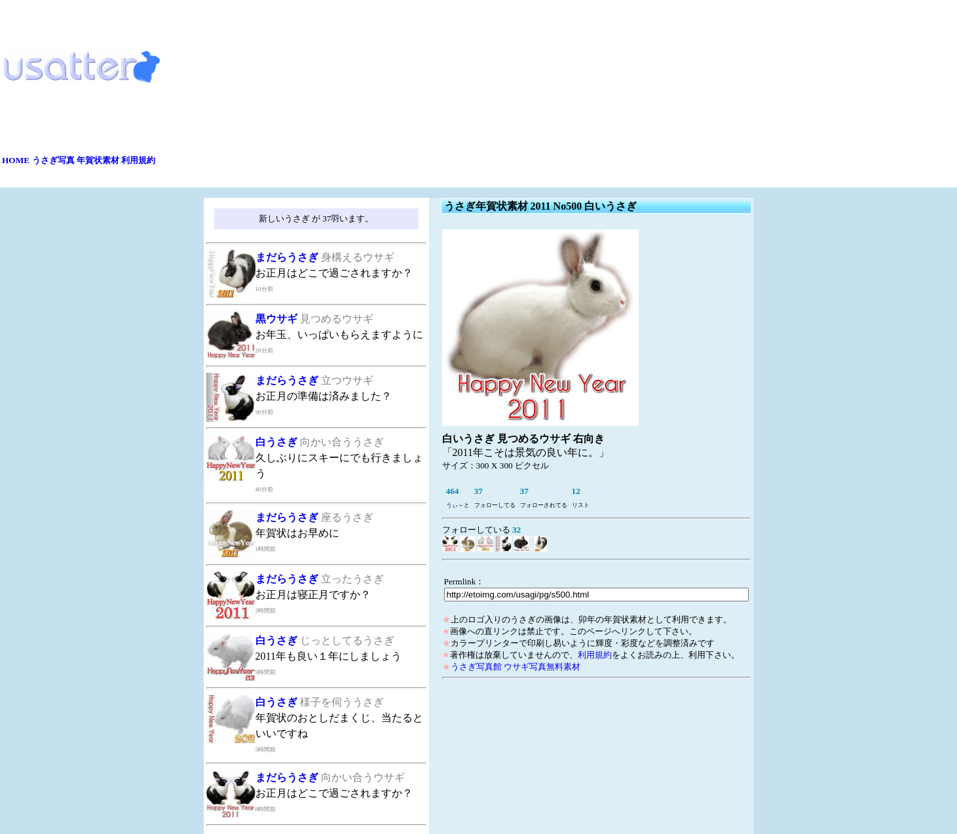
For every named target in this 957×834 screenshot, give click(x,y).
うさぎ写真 (53, 160)
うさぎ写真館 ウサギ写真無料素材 (515, 667)
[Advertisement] (556, 93)
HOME (15, 160)
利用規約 (138, 160)
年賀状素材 (98, 160)
